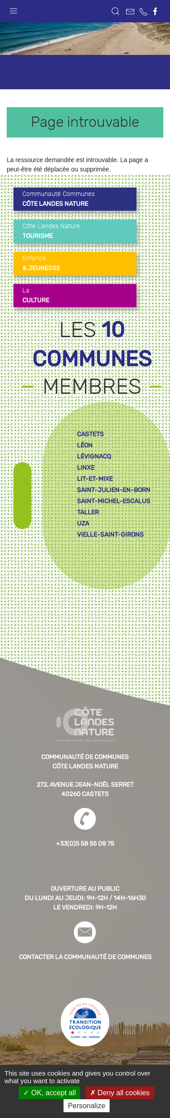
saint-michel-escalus (113, 501)
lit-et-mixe (95, 479)
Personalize (87, 1106)
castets (90, 434)
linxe (85, 467)
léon (85, 445)
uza (83, 523)
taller (88, 512)
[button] (13, 9)
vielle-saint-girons (110, 534)
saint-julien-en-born (113, 490)
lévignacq (94, 456)
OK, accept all (49, 1093)
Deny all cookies (120, 1093)
